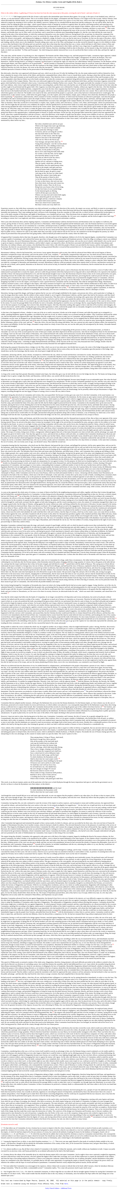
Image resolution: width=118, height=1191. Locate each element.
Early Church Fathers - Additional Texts (58, 1189)
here (66, 1184)
